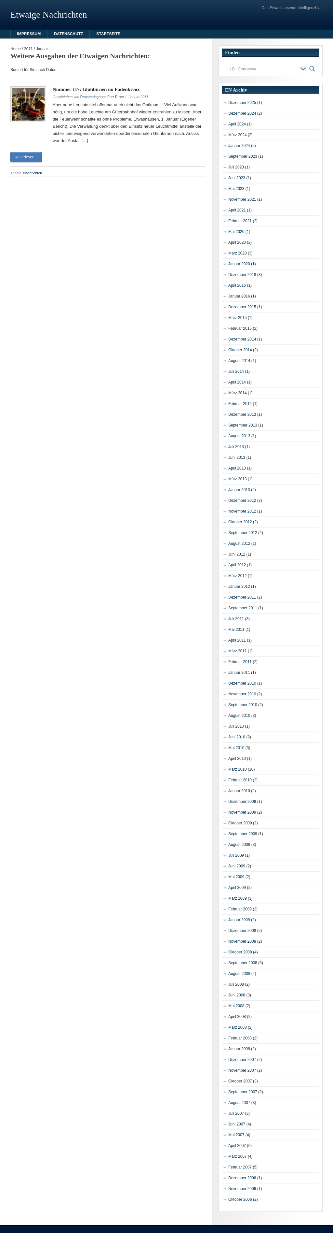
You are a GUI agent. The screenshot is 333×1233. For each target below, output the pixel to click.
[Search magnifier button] (312, 68)
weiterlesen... (26, 157)
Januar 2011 (239, 672)
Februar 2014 (240, 403)
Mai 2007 (236, 1135)
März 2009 (237, 898)
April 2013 (237, 468)
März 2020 (237, 253)
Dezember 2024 (242, 113)
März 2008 (237, 1027)
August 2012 (239, 543)
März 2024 (237, 135)
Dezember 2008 (242, 930)
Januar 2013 (239, 489)
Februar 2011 (240, 662)
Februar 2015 (240, 328)
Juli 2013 (236, 446)
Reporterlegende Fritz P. (99, 97)
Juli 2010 (236, 726)
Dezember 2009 (242, 801)
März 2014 (237, 393)
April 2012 (237, 565)
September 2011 (242, 608)
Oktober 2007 (240, 1081)
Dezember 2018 (242, 274)
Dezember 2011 (242, 597)
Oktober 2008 (240, 952)
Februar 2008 (240, 1038)
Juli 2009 (236, 855)
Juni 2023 (236, 178)
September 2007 (242, 1092)
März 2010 (237, 769)
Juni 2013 (236, 457)
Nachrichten (32, 173)
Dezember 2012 (242, 500)
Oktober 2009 (240, 823)
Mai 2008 (236, 1006)
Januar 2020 (239, 264)
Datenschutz (68, 34)
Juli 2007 (236, 1113)
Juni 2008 (236, 995)
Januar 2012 (239, 586)
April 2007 (237, 1145)
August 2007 (239, 1102)
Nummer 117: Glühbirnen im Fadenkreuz (96, 89)
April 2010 (237, 758)
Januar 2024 (239, 145)
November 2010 (242, 694)
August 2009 (239, 844)
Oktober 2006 (240, 1199)
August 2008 (239, 973)
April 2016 (237, 285)
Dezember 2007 (242, 1059)
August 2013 (239, 436)
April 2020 (237, 242)
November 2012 (242, 511)
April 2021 (237, 210)
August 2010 (239, 715)
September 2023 (242, 156)
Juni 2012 (236, 554)
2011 (28, 49)
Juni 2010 (236, 737)
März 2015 (237, 317)
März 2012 (237, 575)
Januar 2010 (239, 791)
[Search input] (263, 68)
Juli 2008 (236, 984)
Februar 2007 (240, 1167)
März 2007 (237, 1156)
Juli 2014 (236, 371)
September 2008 (242, 963)
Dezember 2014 (242, 339)
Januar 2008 (239, 1049)
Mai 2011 (236, 629)
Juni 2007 (236, 1124)
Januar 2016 (239, 296)
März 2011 (237, 651)
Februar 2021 (240, 221)
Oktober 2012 (240, 522)
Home (15, 49)
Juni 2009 (236, 866)
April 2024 (237, 124)
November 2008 (242, 941)
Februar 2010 (240, 780)
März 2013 (237, 479)
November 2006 (242, 1188)
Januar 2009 (239, 920)
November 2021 (242, 199)
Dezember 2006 (242, 1178)
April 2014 (237, 382)
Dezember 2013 (242, 414)
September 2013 (242, 425)
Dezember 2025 (242, 102)
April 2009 (237, 887)
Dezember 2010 (242, 683)
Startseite (108, 34)
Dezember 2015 (242, 307)
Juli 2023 (236, 167)
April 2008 (237, 1016)
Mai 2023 (236, 188)
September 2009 (242, 834)
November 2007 (242, 1070)
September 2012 (242, 532)
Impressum (29, 34)
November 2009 (242, 812)
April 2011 (237, 640)
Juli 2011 (236, 618)
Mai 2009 (236, 877)
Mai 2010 (236, 748)
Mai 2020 (236, 231)
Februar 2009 (240, 909)
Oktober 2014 (240, 350)
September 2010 (242, 705)
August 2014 (239, 360)
